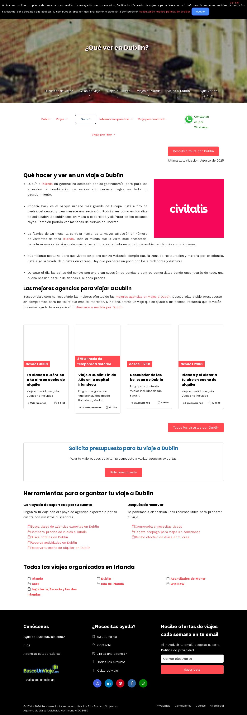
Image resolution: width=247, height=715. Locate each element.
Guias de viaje (107, 670)
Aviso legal (217, 705)
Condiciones (183, 705)
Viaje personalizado (151, 119)
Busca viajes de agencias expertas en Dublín (63, 526)
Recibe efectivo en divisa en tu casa (160, 537)
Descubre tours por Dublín (193, 151)
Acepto (200, 11)
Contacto (104, 645)
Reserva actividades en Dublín (52, 542)
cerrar (235, 2)
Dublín (45, 119)
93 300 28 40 (107, 637)
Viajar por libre (102, 135)
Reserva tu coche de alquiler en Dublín (59, 548)
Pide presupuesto (123, 472)
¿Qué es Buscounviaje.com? (44, 637)
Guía (84, 119)
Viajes (60, 119)
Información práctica (114, 119)
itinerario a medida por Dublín (99, 307)
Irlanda (47, 184)
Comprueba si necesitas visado (157, 526)
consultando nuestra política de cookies (165, 11)
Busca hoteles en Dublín (48, 537)
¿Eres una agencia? (112, 654)
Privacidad (164, 705)
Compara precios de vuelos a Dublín (57, 532)
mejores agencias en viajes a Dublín (143, 297)
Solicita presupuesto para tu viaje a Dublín (123, 448)
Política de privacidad (177, 650)
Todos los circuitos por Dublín (196, 427)
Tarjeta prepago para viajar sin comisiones (166, 532)
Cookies (200, 705)
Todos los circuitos (111, 662)
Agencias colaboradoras (42, 654)
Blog (26, 645)
